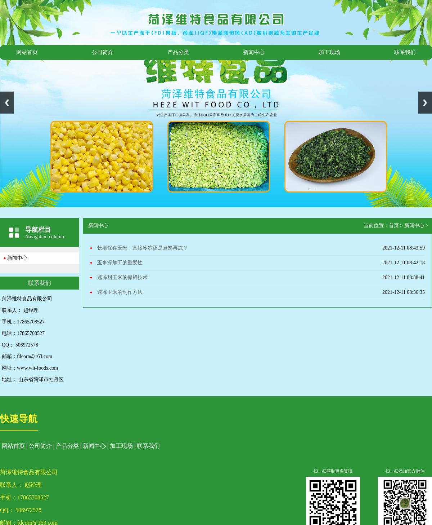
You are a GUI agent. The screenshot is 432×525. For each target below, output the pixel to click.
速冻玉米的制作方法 (120, 292)
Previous (7, 103)
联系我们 (405, 52)
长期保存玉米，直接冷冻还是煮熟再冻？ (142, 248)
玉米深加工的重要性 (120, 262)
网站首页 (27, 52)
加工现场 (329, 52)
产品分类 (178, 52)
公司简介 (102, 52)
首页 (394, 225)
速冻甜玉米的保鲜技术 (122, 277)
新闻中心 (254, 52)
